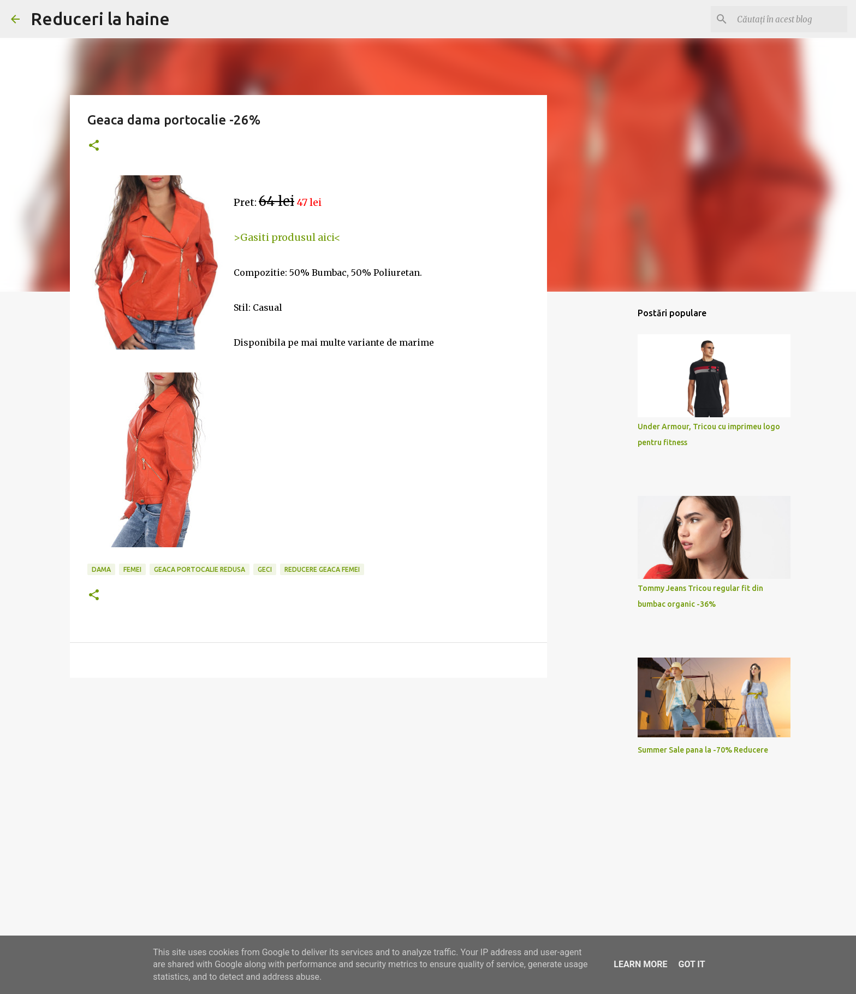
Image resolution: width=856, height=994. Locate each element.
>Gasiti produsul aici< (287, 237)
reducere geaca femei (322, 569)
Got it (691, 964)
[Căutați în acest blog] (790, 19)
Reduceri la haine (100, 18)
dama (101, 569)
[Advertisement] (308, 770)
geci (265, 569)
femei (132, 569)
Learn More (640, 964)
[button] (93, 146)
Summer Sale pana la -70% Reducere (703, 749)
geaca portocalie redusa (199, 569)
